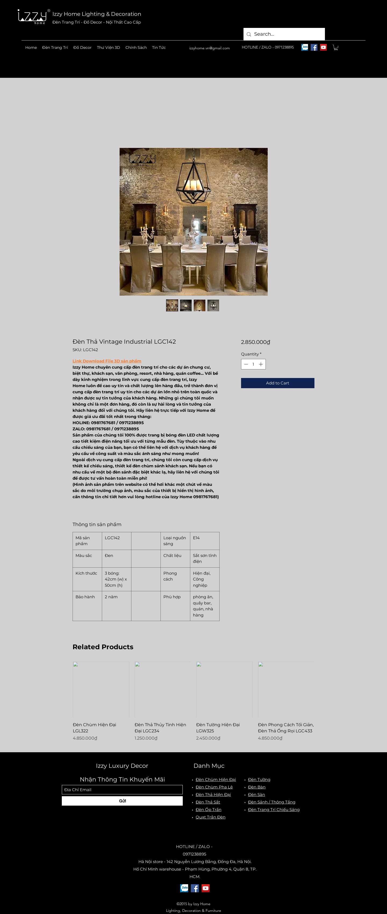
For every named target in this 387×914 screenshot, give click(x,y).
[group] (193, 704)
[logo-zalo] (304, 47)
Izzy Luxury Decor (122, 765)
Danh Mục (209, 765)
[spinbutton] (253, 364)
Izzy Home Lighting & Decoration (96, 14)
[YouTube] (323, 47)
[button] (55, 47)
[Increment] (261, 364)
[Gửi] (122, 801)
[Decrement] (245, 364)
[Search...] (284, 34)
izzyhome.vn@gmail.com (209, 48)
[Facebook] (314, 47)
